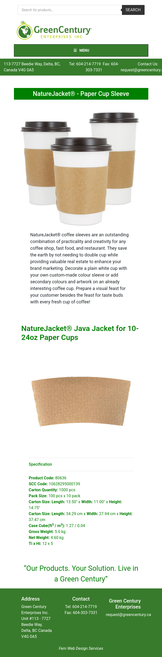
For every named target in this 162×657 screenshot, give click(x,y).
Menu (81, 50)
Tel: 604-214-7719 (85, 64)
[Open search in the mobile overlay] (81, 10)
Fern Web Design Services (81, 648)
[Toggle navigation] (141, 31)
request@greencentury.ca (128, 614)
